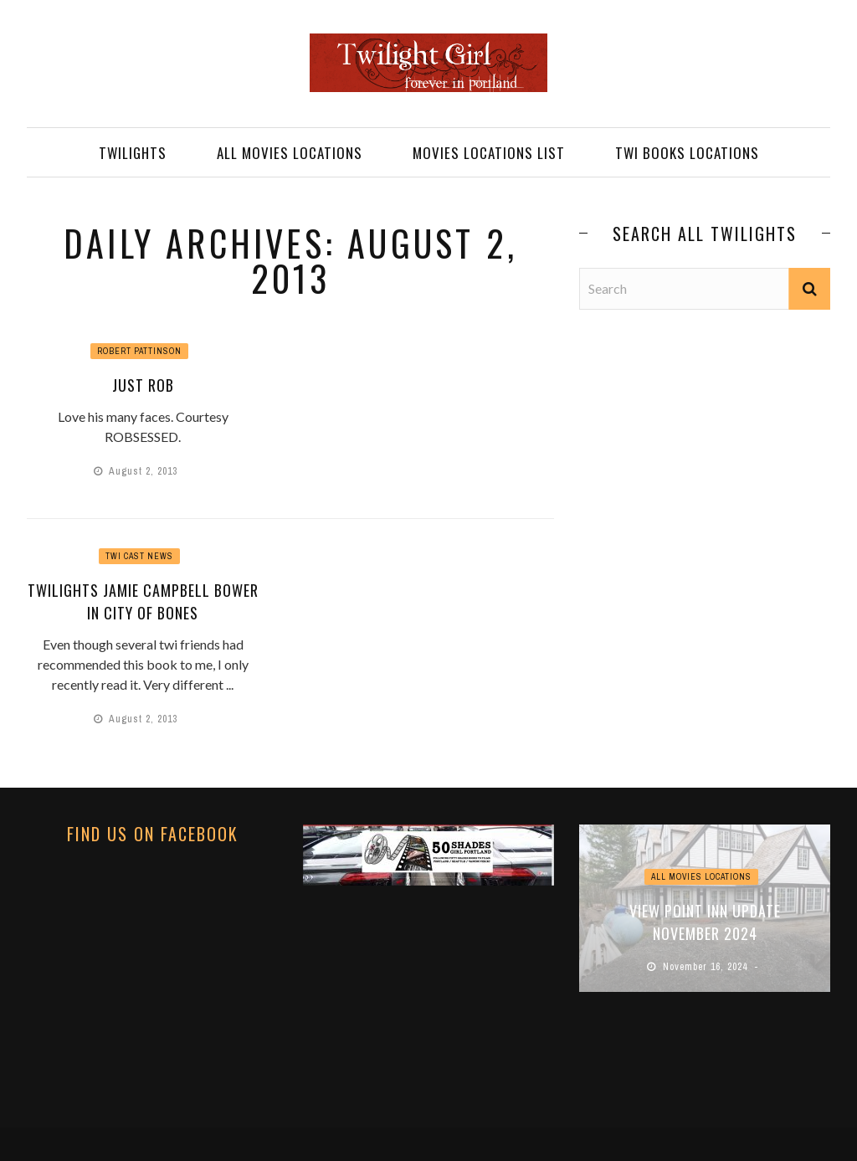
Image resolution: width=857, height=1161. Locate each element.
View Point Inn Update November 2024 (705, 922)
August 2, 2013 (145, 471)
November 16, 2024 (707, 966)
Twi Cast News (139, 556)
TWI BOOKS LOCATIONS (687, 152)
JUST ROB (143, 385)
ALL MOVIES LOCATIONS (289, 152)
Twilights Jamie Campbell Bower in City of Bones (143, 601)
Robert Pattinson (139, 351)
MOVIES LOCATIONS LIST (489, 152)
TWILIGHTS (133, 152)
